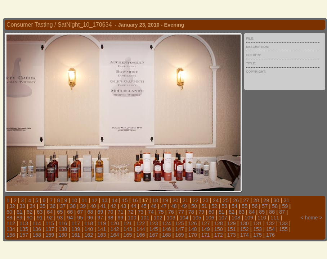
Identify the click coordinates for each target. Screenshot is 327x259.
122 (140, 223)
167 (153, 235)
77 (181, 212)
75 (161, 212)
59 (285, 206)
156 (10, 235)
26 (236, 200)
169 (179, 235)
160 (62, 235)
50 (194, 206)
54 (234, 206)
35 (42, 206)
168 (166, 235)
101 (145, 218)
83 (242, 212)
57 (265, 206)
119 (101, 223)
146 (166, 229)
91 (39, 218)
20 (175, 200)
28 (256, 200)
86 (272, 212)
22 (195, 200)
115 (49, 223)
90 (29, 218)
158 (36, 235)
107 (223, 218)
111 (274, 218)
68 (90, 212)
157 (23, 235)
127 (205, 223)
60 (9, 212)
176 (270, 235)
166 (140, 235)
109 (249, 218)
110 (261, 218)
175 (257, 235)
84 (252, 212)
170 (192, 235)
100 (132, 218)
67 (80, 212)
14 (115, 200)
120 (114, 223)
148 (192, 229)
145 (153, 229)
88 (9, 218)
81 (221, 212)
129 (231, 223)
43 (123, 206)
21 (185, 200)
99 (121, 218)
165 (127, 235)
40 (93, 206)
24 (216, 200)
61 (19, 212)
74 (151, 212)
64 (50, 212)
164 (114, 235)
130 (244, 223)
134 (10, 229)
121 (127, 223)
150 (218, 229)
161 (75, 235)
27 (246, 200)
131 (257, 223)
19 (165, 200)
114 (36, 223)
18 (155, 200)
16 (135, 200)
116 (62, 223)
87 (282, 212)
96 (90, 218)
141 (101, 229)
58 (275, 206)
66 (70, 212)
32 (12, 206)
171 (205, 235)
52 (214, 206)
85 (262, 212)
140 (88, 229)
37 (63, 206)
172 (218, 235)
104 (184, 218)
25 (226, 200)
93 (60, 218)
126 (192, 223)
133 (283, 223)
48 (174, 206)
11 (84, 200)
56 (254, 206)
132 (270, 223)
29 (266, 200)
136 (36, 229)
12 (95, 200)
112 (10, 223)
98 (110, 218)
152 (244, 229)
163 (101, 235)
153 (257, 229)
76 (171, 212)
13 (105, 200)
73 (141, 212)
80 (211, 212)
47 (164, 206)
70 (110, 212)
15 (125, 200)
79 (201, 212)
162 (88, 235)
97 (100, 218)
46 (154, 206)
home (311, 218)
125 (179, 223)
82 (231, 212)
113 (23, 223)
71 (121, 212)
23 (206, 200)
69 (100, 212)
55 (244, 206)
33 (22, 206)
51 (204, 206)
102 (158, 218)
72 (131, 212)
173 (231, 235)
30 (276, 200)
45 (144, 206)
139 (75, 229)
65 (60, 212)
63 (39, 212)
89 (19, 218)
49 (184, 206)
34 (32, 206)
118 (88, 223)
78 (191, 212)
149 (205, 229)
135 (23, 229)
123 (153, 223)
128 (218, 223)
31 (286, 200)
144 (140, 229)
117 (75, 223)
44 (133, 206)
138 (62, 229)
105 (197, 218)
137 (49, 229)
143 (127, 229)
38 (73, 206)
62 (29, 212)
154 (270, 229)
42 (113, 206)
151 (231, 229)
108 (236, 218)
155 (283, 229)
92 (50, 218)
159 (49, 235)
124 (166, 223)
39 (83, 206)
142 (114, 229)
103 (171, 218)
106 (210, 218)
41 (103, 206)
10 (74, 200)
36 (52, 206)
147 (179, 229)
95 (80, 218)
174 (244, 235)
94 (70, 218)
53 (224, 206)
